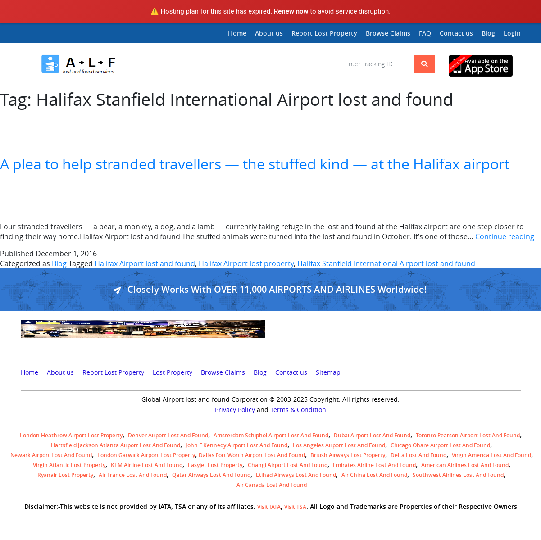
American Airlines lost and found (465, 465)
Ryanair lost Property (65, 475)
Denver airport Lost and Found (168, 435)
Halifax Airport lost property (246, 263)
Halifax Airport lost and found (145, 263)
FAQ (425, 33)
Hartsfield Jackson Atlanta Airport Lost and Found (115, 445)
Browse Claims (388, 33)
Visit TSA (295, 507)
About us (269, 33)
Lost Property (172, 372)
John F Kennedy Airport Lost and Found (236, 445)
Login (512, 33)
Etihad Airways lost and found (296, 475)
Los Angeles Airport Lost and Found (339, 445)
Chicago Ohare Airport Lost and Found (440, 445)
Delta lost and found (418, 455)
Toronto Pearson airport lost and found (468, 435)
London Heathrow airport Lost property (71, 435)
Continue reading (504, 236)
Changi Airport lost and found (287, 465)
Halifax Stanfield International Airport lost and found (386, 263)
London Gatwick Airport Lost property (146, 455)
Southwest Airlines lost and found (458, 475)
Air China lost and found (374, 475)
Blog (488, 33)
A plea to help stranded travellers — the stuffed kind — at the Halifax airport (254, 163)
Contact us (456, 33)
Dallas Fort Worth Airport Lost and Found (252, 455)
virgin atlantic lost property (69, 465)
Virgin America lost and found (491, 455)
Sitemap (328, 372)
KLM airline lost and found (146, 465)
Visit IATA (269, 507)
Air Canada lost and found (271, 485)
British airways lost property (347, 455)
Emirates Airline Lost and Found (374, 465)
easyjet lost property (215, 465)
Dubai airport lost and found (372, 435)
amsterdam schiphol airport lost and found (271, 435)
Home (237, 33)
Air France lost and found (133, 475)
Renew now (291, 11)
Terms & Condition (298, 410)
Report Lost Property (324, 33)
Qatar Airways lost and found (211, 475)
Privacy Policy (235, 410)
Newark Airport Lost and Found (51, 455)
